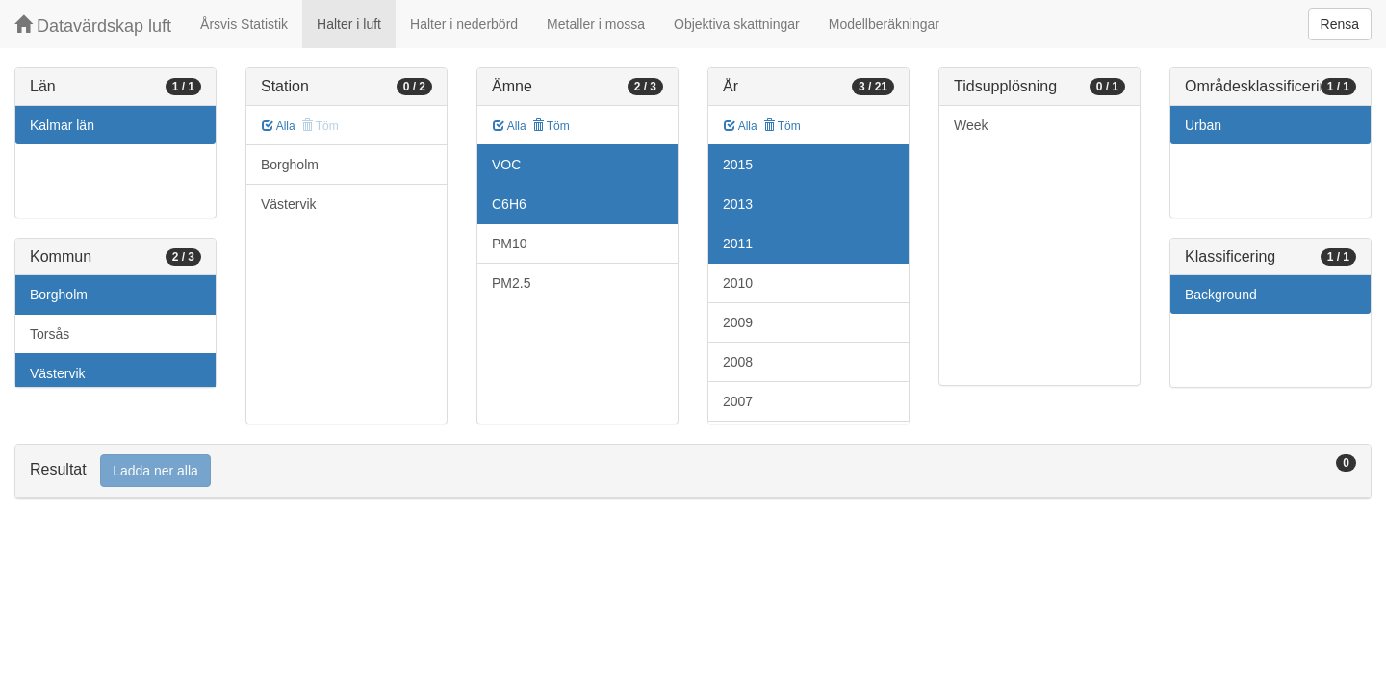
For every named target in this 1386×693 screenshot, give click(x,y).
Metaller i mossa (596, 24)
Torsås (49, 334)
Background (1221, 294)
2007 (738, 401)
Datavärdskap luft (92, 25)
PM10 (509, 243)
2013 (738, 204)
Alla (278, 126)
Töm (551, 126)
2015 (738, 164)
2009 (738, 322)
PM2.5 (511, 283)
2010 (738, 283)
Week (971, 125)
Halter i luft (349, 24)
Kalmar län (62, 125)
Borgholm (59, 294)
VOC (506, 164)
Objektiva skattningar (737, 24)
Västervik (58, 373)
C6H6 (509, 204)
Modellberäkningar (884, 24)
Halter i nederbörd (464, 24)
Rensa (1340, 24)
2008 (738, 362)
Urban (1203, 125)
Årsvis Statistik (244, 24)
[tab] (693, 471)
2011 (738, 243)
